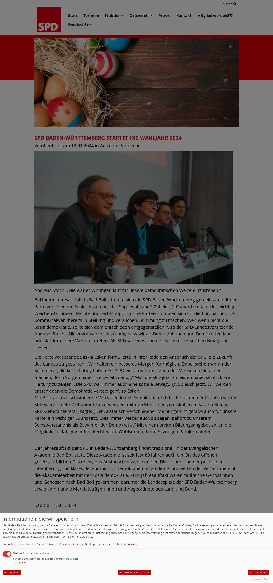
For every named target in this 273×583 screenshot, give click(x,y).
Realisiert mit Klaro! (260, 578)
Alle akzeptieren (258, 572)
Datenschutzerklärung (70, 544)
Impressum (130, 544)
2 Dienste (20, 562)
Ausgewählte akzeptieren (134, 572)
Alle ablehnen (12, 572)
